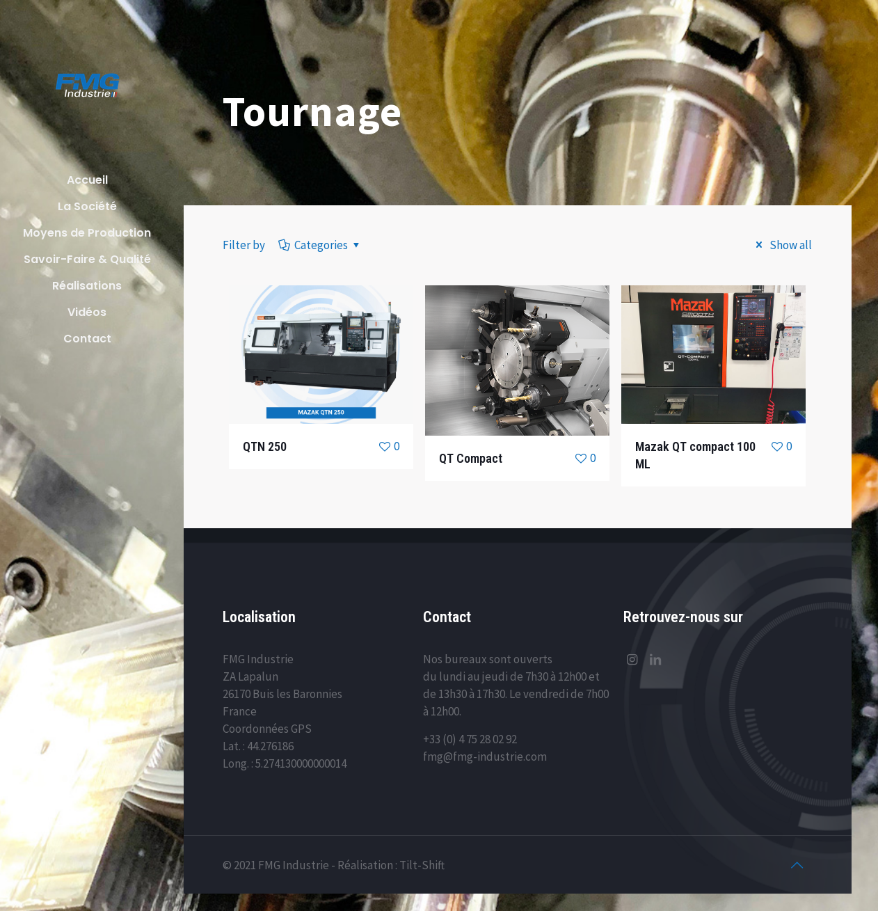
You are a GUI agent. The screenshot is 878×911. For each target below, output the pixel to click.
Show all (781, 245)
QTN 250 (265, 446)
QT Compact (470, 458)
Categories (320, 245)
